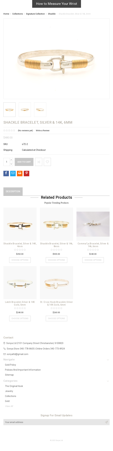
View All (9, 406)
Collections (10, 396)
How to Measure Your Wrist (56, 4)
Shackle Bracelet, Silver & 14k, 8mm (56, 245)
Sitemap (9, 375)
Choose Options (19, 260)
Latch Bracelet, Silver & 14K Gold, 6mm (20, 303)
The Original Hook (14, 386)
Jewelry (9, 391)
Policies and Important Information (23, 370)
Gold (7, 401)
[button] (56, 4)
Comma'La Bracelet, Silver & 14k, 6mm (93, 245)
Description (13, 191)
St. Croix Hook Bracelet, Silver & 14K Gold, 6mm (56, 303)
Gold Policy (10, 365)
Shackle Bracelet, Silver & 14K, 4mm (20, 245)
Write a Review (42, 130)
